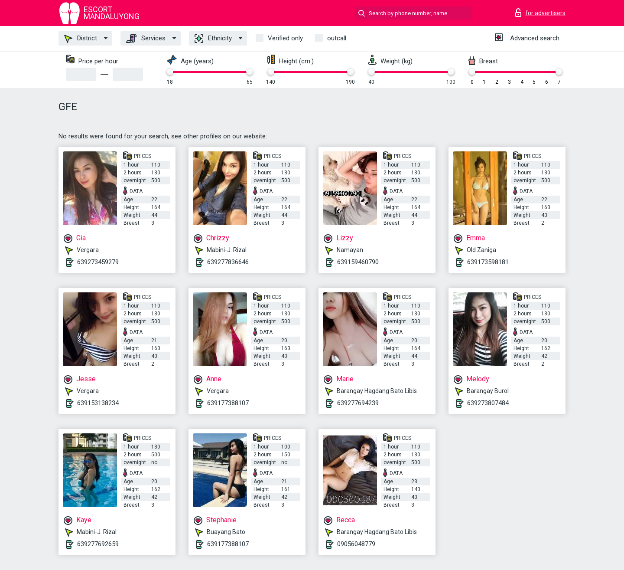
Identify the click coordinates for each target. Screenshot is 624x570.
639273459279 (98, 262)
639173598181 (488, 262)
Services (146, 38)
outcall (336, 38)
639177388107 (228, 403)
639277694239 (358, 403)
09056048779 (356, 544)
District (80, 38)
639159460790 (358, 262)
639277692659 (98, 544)
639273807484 (488, 403)
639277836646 (228, 262)
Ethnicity (213, 38)
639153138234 (98, 403)
